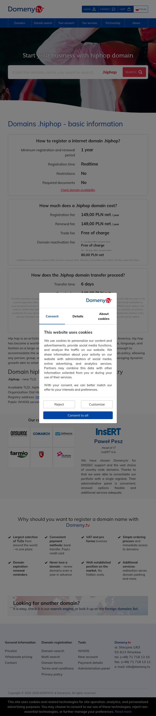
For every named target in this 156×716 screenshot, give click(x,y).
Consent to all (78, 415)
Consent (52, 316)
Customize (97, 404)
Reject (59, 404)
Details (78, 316)
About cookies (103, 316)
